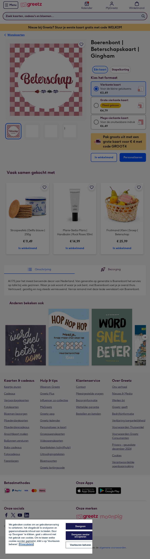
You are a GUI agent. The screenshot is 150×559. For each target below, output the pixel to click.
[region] (48, 536)
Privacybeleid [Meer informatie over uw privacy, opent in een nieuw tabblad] (26, 544)
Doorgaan (80, 526)
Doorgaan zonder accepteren (80, 535)
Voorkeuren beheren (80, 545)
